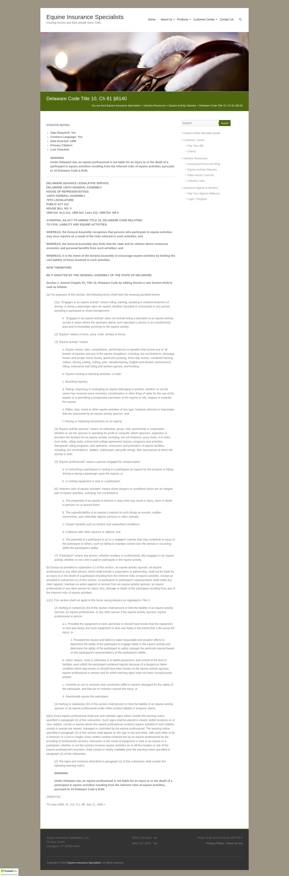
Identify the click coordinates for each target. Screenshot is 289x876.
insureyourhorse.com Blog (203, 164)
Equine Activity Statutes (202, 169)
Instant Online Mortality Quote (201, 133)
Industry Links (196, 180)
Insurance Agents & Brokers (200, 187)
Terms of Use (234, 843)
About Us (166, 19)
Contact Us (227, 19)
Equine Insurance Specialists (85, 17)
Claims (191, 151)
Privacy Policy (215, 843)
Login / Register (197, 199)
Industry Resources (195, 158)
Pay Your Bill (195, 145)
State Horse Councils (200, 175)
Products (182, 19)
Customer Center (204, 19)
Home (152, 19)
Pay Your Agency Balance (203, 193)
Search (225, 123)
